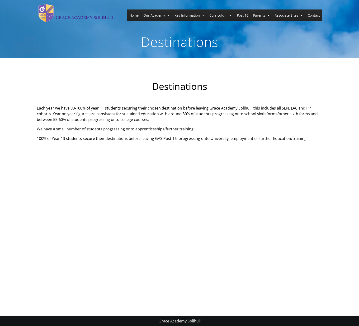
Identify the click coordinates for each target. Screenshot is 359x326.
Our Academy (156, 15)
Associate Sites (289, 15)
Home (134, 15)
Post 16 (242, 15)
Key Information (190, 15)
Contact (314, 15)
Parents (261, 15)
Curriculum (220, 15)
